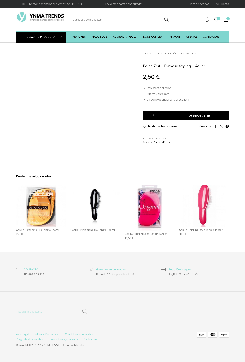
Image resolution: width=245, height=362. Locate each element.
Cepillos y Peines (188, 53)
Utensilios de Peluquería (164, 53)
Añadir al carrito (200, 116)
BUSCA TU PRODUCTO (43, 37)
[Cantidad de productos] (154, 115)
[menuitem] (199, 4)
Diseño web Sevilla (73, 344)
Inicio (145, 53)
